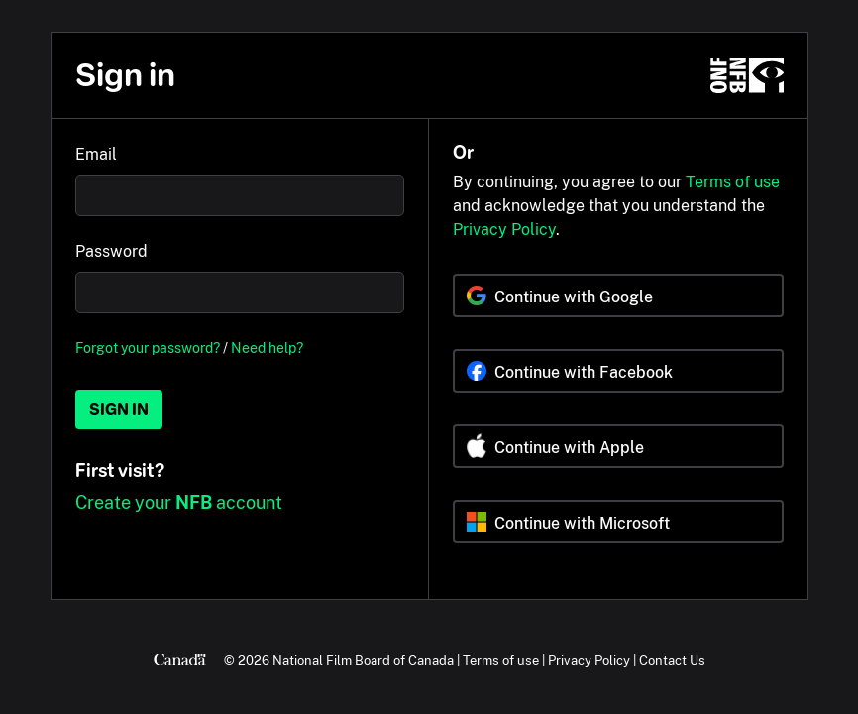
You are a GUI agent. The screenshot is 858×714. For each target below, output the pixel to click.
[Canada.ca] (180, 660)
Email (96, 154)
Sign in (119, 409)
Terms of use (733, 182)
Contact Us (672, 660)
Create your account (178, 502)
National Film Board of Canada (363, 660)
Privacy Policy (504, 229)
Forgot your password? (147, 347)
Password (111, 251)
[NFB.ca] (747, 75)
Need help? (267, 347)
